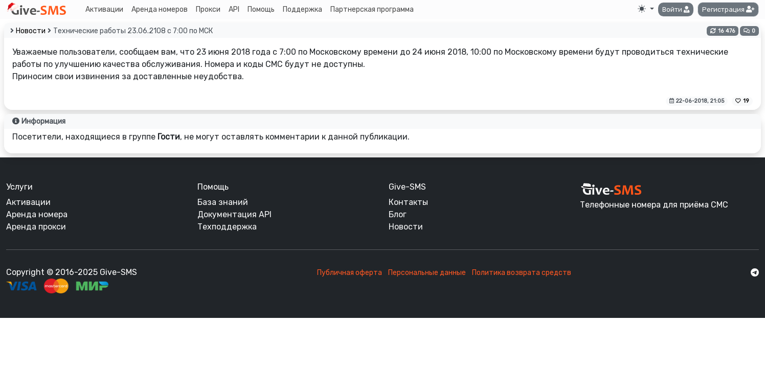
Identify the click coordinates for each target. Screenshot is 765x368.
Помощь (261, 9)
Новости (31, 31)
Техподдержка (227, 227)
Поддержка (302, 9)
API (234, 9)
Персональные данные (427, 272)
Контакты (408, 202)
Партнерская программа (372, 9)
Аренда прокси (36, 227)
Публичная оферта (349, 272)
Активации (104, 9)
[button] (675, 10)
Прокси (208, 9)
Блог (398, 214)
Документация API (234, 214)
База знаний (222, 202)
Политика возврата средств (521, 272)
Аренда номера (37, 214)
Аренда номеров (159, 9)
